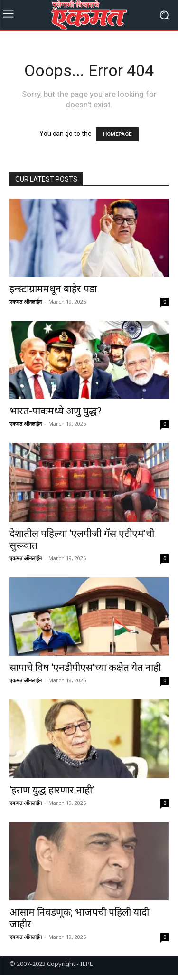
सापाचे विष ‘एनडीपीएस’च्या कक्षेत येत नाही (85, 667)
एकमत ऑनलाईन (25, 301)
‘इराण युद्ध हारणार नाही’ (51, 790)
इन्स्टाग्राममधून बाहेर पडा (53, 289)
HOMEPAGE (117, 134)
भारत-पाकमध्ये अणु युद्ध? (55, 411)
